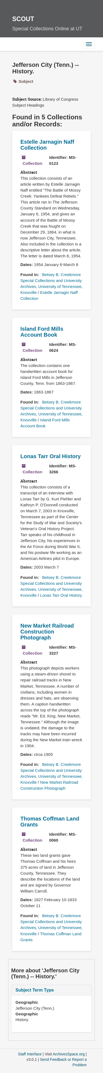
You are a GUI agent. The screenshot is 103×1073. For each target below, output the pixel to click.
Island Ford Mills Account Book (41, 332)
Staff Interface (30, 1054)
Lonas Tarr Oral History (50, 456)
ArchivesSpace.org (69, 1054)
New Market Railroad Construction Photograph (47, 632)
